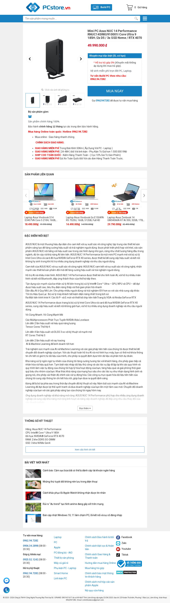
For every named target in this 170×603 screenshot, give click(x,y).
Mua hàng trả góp (94, 568)
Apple (57, 547)
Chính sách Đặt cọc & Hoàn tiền (99, 547)
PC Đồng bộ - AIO (63, 552)
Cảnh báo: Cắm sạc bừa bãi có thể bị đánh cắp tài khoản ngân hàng (79, 470)
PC (55, 542)
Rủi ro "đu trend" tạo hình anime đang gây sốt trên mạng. (73, 504)
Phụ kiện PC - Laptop (65, 568)
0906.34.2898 (30, 545)
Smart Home (61, 573)
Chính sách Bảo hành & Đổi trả (99, 539)
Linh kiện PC (60, 578)
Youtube (123, 548)
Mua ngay (114, 91)
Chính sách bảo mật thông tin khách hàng (99, 575)
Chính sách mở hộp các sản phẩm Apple (99, 583)
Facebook (124, 537)
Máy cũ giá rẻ (61, 563)
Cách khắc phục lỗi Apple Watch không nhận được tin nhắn (74, 492)
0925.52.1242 (30, 559)
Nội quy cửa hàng (94, 590)
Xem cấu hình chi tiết (85, 449)
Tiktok (122, 554)
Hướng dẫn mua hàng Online (100, 563)
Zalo (121, 543)
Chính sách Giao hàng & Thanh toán (97, 556)
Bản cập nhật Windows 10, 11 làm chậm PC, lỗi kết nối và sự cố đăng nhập (82, 515)
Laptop (58, 537)
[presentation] (29, 59)
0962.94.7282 (30, 540)
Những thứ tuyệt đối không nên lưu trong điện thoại (70, 481)
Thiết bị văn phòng (64, 557)
